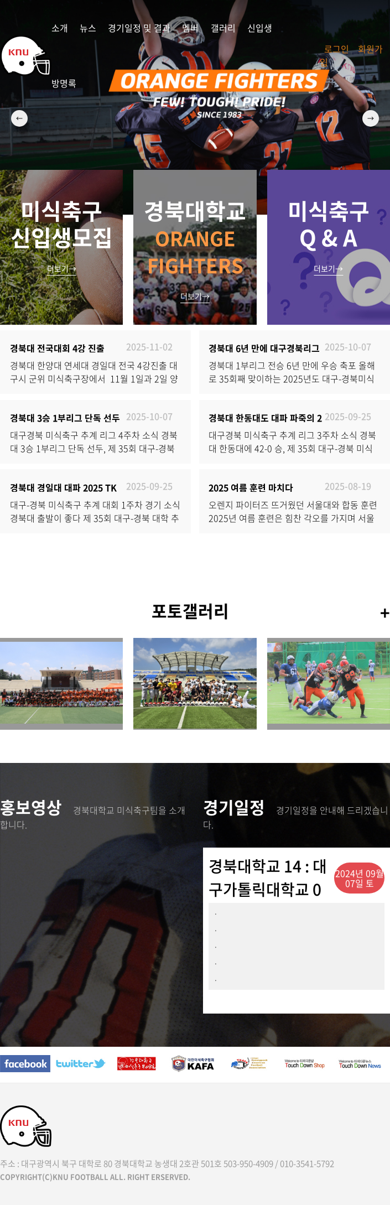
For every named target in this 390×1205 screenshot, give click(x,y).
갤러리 (223, 27)
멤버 (190, 27)
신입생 (259, 27)
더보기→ (61, 268)
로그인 (336, 48)
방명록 (63, 83)
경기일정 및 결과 (139, 27)
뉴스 (88, 27)
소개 (59, 27)
